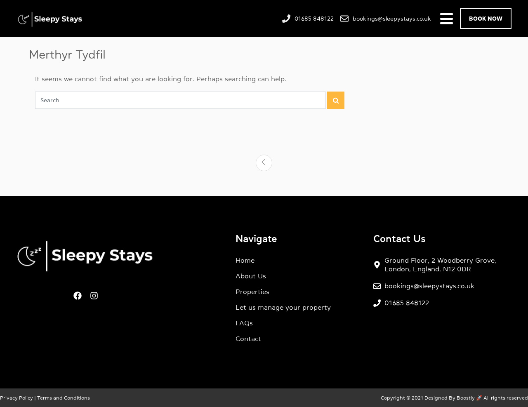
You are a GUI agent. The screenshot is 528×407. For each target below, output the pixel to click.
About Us (251, 276)
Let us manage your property (283, 307)
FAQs (244, 323)
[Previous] (264, 163)
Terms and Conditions (63, 397)
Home (245, 260)
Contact (248, 338)
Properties (252, 291)
